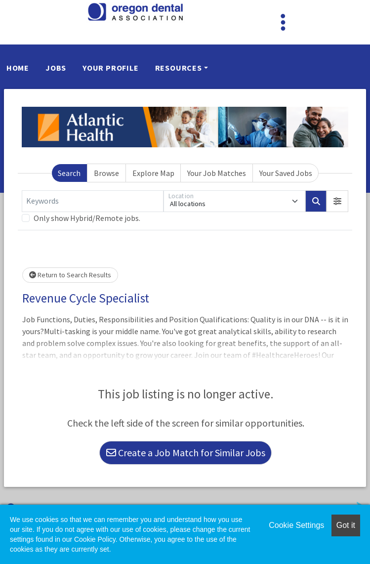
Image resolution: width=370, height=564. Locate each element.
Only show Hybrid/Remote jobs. (87, 218)
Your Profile (110, 68)
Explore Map (153, 173)
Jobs (55, 68)
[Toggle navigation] (283, 22)
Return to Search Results (70, 274)
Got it (345, 525)
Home (17, 68)
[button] (337, 201)
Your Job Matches (216, 173)
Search (69, 173)
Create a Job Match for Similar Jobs (185, 452)
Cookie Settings (296, 525)
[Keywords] (93, 201)
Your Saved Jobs (285, 173)
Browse (106, 173)
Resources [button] (178, 68)
